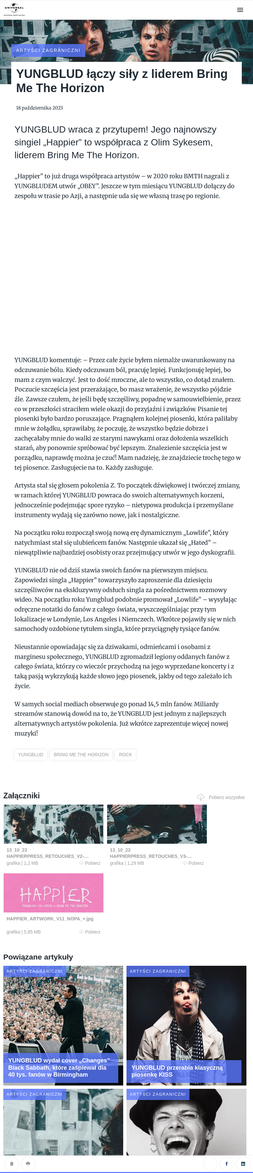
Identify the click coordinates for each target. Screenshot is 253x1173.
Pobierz (68, 856)
